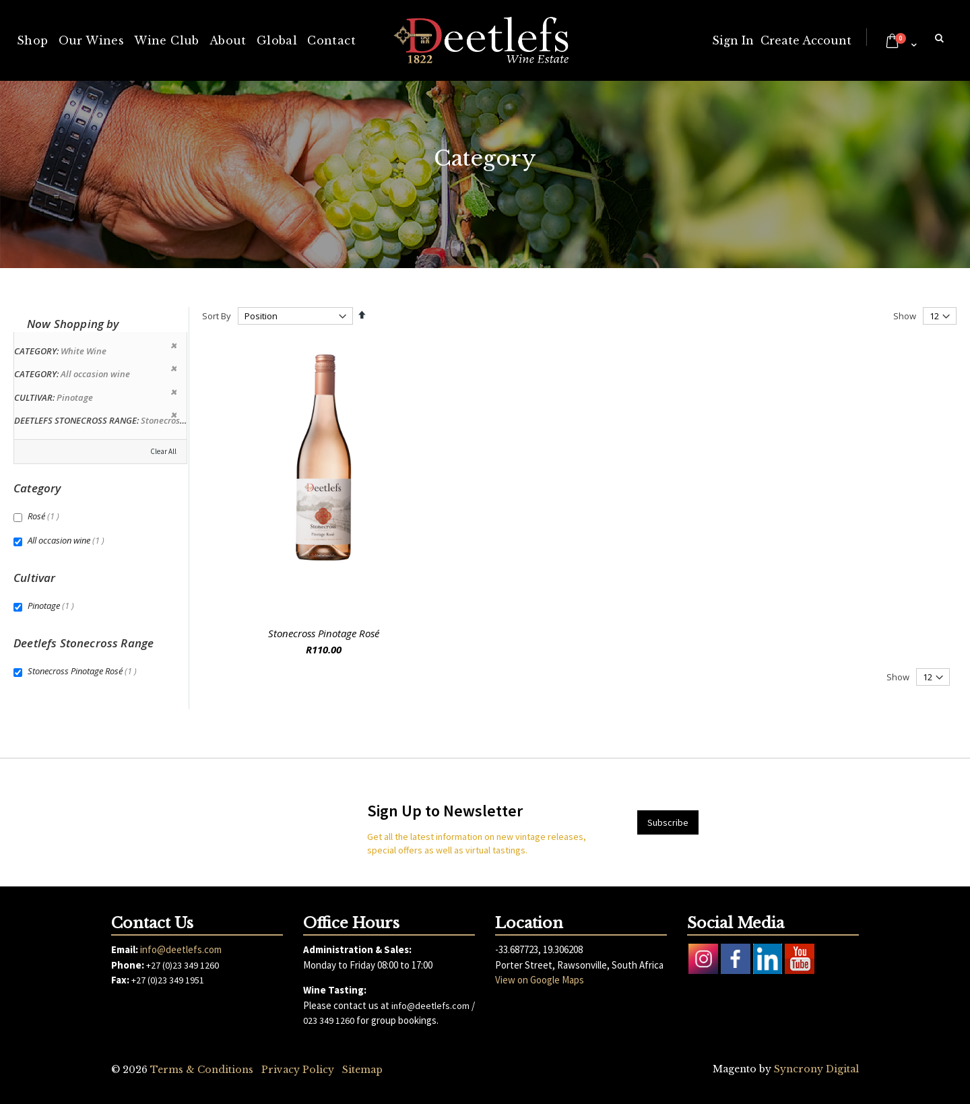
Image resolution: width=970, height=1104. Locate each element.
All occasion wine (68, 540)
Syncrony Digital (816, 1069)
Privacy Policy (297, 1070)
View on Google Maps (539, 979)
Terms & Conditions (201, 1070)
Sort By (216, 316)
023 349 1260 (328, 1020)
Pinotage (52, 605)
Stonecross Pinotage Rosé (323, 633)
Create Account (806, 40)
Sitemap (362, 1070)
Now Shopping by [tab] (73, 323)
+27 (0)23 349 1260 (182, 965)
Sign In (733, 40)
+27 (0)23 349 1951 (167, 980)
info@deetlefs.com (181, 949)
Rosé (45, 516)
